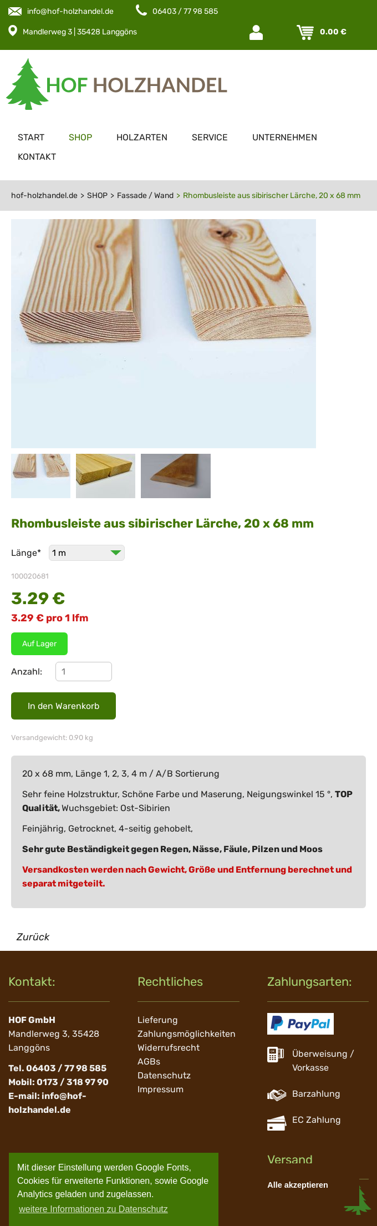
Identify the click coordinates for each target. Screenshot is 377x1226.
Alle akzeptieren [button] (297, 1185)
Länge (27, 553)
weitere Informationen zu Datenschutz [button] (93, 1209)
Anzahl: (26, 671)
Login (257, 32)
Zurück (33, 937)
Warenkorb (306, 32)
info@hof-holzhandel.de (70, 11)
